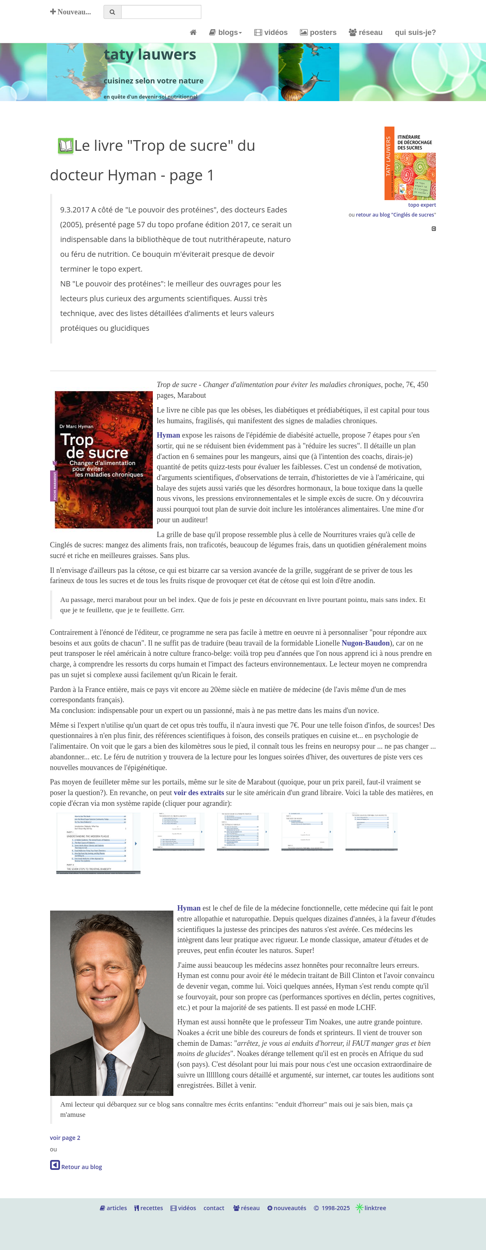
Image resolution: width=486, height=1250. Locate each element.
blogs (225, 32)
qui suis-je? (415, 32)
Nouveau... (70, 12)
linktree (370, 1208)
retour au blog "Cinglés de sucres (395, 214)
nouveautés (286, 1208)
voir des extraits (200, 793)
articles (113, 1208)
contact (213, 1208)
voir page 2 (65, 1138)
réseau (365, 32)
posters (318, 32)
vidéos (271, 32)
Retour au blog (76, 1167)
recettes (148, 1208)
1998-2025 (332, 1208)
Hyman (168, 435)
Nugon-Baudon (366, 643)
